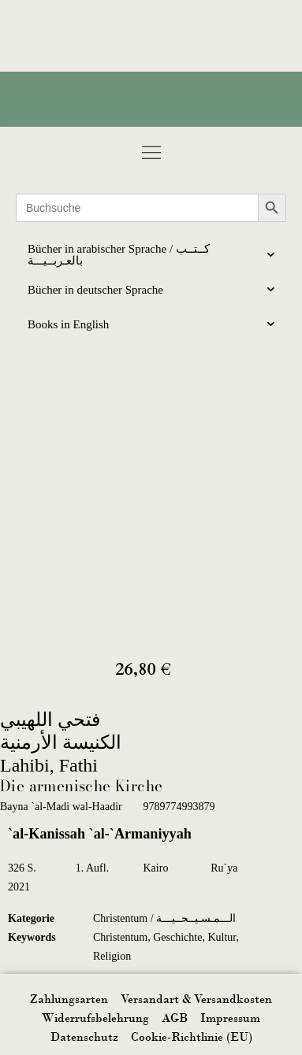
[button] (151, 152)
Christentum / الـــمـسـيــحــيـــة (164, 918)
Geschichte (177, 937)
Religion (112, 956)
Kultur (221, 937)
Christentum (120, 937)
